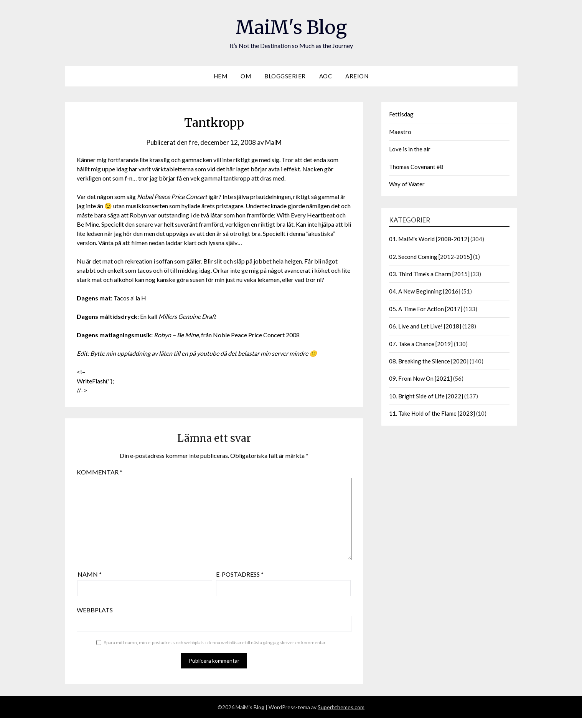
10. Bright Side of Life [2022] (426, 396)
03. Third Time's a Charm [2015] (429, 273)
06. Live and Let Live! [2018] (425, 326)
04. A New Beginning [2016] (424, 291)
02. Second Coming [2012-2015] (430, 256)
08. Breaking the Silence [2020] (428, 361)
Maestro (400, 131)
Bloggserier (285, 76)
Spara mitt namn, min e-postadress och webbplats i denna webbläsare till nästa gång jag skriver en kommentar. (215, 642)
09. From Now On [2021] (420, 378)
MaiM (273, 142)
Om (246, 76)
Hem (221, 76)
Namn (89, 574)
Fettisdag (401, 114)
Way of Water (407, 184)
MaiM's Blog (291, 27)
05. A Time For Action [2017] (425, 308)
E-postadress (240, 574)
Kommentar (99, 472)
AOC (325, 76)
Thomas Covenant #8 (416, 166)
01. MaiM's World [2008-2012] (429, 238)
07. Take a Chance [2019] (421, 343)
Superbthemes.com (341, 707)
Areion (356, 76)
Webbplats (95, 610)
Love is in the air (409, 149)
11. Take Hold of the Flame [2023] (432, 413)
